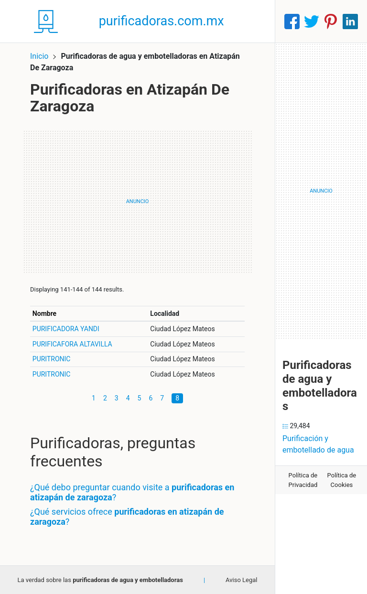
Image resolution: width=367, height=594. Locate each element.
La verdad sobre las (100, 579)
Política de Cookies (341, 480)
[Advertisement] (137, 202)
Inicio (39, 56)
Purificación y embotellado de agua (318, 444)
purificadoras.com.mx (161, 21)
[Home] (45, 20)
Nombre (44, 313)
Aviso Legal (241, 579)
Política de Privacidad (303, 480)
